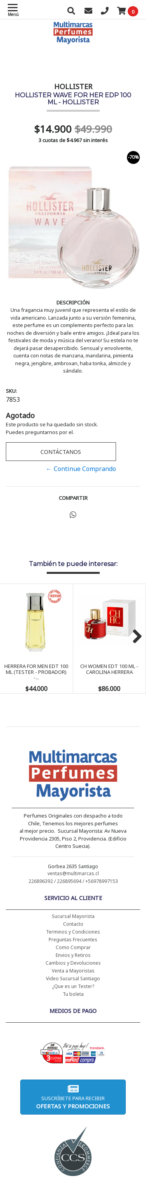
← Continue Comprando (81, 468)
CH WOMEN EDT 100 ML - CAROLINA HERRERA (109, 669)
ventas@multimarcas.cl (73, 873)
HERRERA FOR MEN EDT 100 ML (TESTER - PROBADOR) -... (36, 672)
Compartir (73, 497)
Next (134, 637)
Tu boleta (73, 994)
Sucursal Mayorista (73, 916)
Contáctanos (60, 451)
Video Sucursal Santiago (73, 978)
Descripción (73, 302)
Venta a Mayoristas (73, 970)
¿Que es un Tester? (73, 986)
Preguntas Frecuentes (73, 939)
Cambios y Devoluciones (73, 963)
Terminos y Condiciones (73, 931)
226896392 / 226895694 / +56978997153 (73, 881)
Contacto (73, 924)
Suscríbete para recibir (73, 1097)
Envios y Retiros (73, 955)
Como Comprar (73, 947)
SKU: (11, 390)
